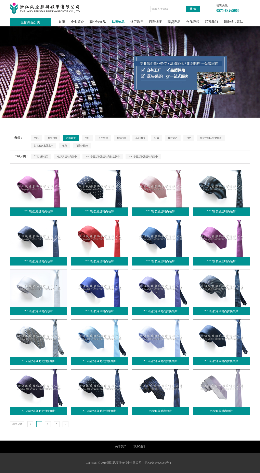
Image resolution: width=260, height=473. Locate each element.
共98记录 (17, 424)
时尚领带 (71, 138)
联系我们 (211, 22)
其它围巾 (140, 138)
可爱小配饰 (82, 145)
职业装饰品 (98, 22)
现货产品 (174, 22)
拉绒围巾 (122, 138)
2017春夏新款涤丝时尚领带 (143, 156)
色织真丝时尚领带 (67, 156)
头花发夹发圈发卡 (43, 145)
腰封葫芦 (173, 138)
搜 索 (193, 9)
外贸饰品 (136, 22)
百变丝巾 (103, 138)
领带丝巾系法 (233, 22)
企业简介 (77, 22)
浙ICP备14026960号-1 (157, 462)
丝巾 (87, 138)
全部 (36, 138)
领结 (188, 138)
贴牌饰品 (118, 22)
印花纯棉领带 (41, 156)
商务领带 (52, 138)
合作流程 (192, 22)
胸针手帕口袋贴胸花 (211, 138)
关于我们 (121, 446)
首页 (62, 22)
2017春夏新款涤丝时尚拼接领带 (103, 156)
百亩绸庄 (155, 22)
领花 (64, 145)
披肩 (156, 138)
